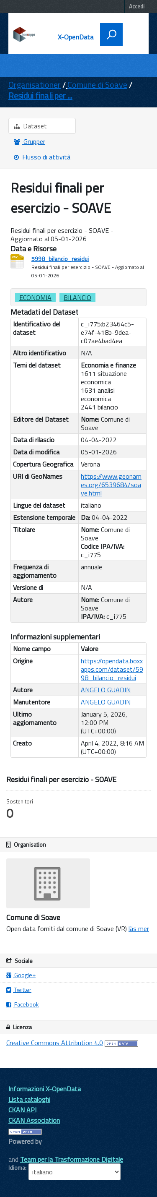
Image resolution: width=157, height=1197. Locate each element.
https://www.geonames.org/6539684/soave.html (111, 484)
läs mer (139, 928)
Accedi (136, 6)
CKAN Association (34, 1120)
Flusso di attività (42, 157)
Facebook (22, 1004)
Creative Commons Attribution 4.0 (54, 1043)
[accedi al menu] (132, 33)
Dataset (30, 126)
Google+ (21, 974)
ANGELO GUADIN (106, 690)
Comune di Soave (97, 84)
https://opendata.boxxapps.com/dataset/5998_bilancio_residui (112, 669)
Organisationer (34, 84)
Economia (35, 297)
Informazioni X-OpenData (44, 1089)
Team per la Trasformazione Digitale (71, 1159)
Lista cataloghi (29, 1099)
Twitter (18, 989)
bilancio (77, 297)
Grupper (29, 141)
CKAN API (22, 1110)
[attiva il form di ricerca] (111, 34)
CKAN (22, 1150)
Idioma (16, 1167)
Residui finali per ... (40, 95)
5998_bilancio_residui (60, 258)
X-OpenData (76, 37)
